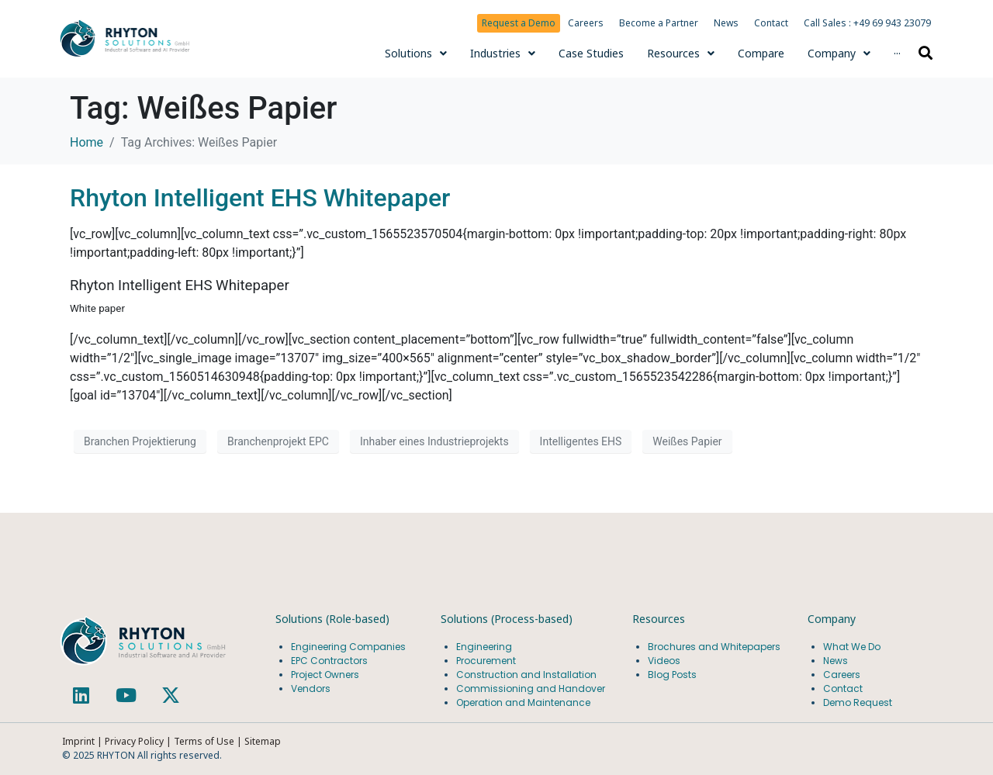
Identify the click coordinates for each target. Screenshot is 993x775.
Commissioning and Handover (530, 688)
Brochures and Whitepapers (714, 646)
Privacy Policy (134, 741)
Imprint (78, 741)
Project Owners (325, 674)
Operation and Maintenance (523, 702)
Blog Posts (672, 674)
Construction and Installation (526, 674)
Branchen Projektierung (140, 441)
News (726, 22)
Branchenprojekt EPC (278, 441)
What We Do (852, 646)
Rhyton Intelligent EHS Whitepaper (260, 198)
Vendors (310, 688)
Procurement (486, 660)
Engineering (484, 646)
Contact (771, 22)
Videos (664, 660)
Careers (586, 22)
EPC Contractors (329, 660)
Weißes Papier (686, 441)
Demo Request (857, 702)
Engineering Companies (349, 646)
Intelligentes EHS (581, 441)
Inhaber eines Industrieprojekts (434, 441)
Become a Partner (658, 22)
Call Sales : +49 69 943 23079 (867, 22)
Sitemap (262, 741)
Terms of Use (205, 741)
